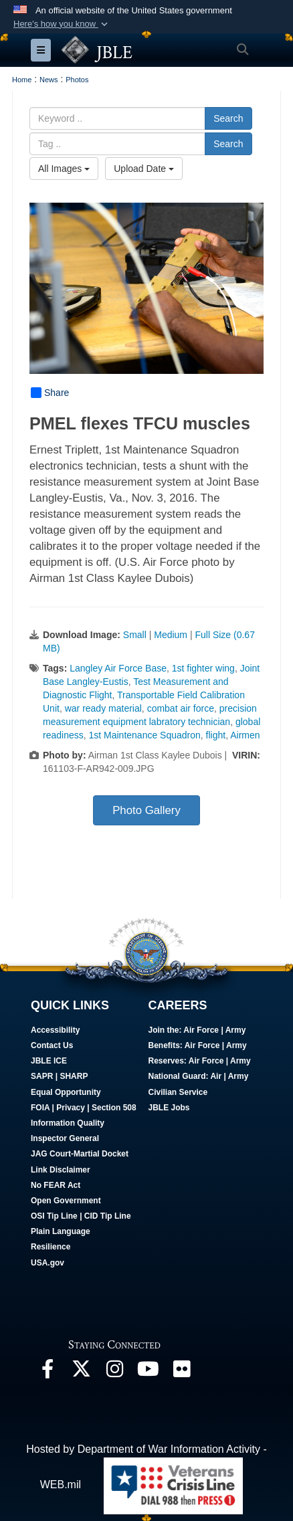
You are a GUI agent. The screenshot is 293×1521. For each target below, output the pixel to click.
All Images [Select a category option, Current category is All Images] (64, 168)
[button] (61, 24)
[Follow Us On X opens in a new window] (81, 1372)
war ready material (103, 708)
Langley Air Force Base (118, 668)
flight (216, 735)
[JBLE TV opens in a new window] (148, 1372)
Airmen (245, 735)
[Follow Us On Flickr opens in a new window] (181, 1372)
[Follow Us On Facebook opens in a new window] (47, 1372)
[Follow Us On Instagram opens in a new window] (114, 1372)
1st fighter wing (203, 668)
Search (228, 118)
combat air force (180, 708)
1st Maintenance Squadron (144, 735)
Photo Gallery (146, 810)
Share (50, 392)
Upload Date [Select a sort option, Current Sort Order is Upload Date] (144, 168)
